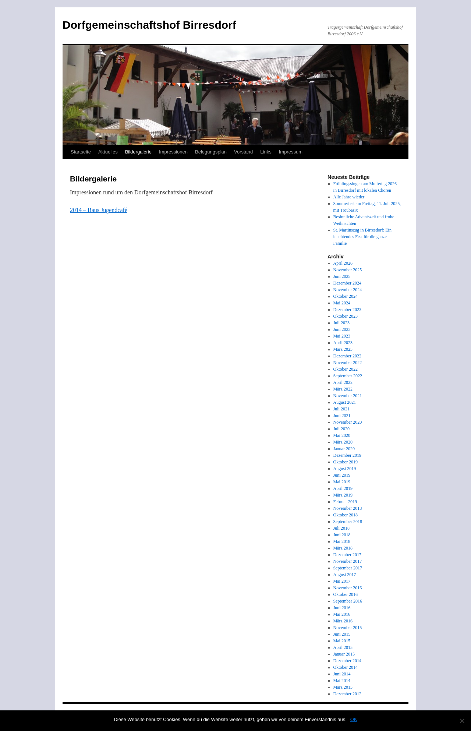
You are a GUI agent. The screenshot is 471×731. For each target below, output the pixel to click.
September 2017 (347, 568)
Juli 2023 (341, 322)
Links (265, 152)
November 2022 (347, 362)
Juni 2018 (342, 534)
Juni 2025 (342, 276)
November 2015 (347, 627)
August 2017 (344, 574)
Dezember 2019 (347, 455)
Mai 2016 (341, 614)
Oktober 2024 (345, 296)
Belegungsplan (211, 152)
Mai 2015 (341, 640)
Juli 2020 (341, 428)
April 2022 (343, 382)
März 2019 (343, 495)
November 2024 (347, 289)
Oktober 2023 (345, 316)
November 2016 (347, 587)
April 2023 (343, 342)
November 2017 (347, 561)
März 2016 (343, 621)
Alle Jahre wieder (349, 196)
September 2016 (347, 601)
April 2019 (343, 488)
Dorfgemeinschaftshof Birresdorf (149, 25)
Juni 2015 (342, 634)
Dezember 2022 (347, 356)
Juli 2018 (341, 528)
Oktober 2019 (345, 462)
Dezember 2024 (347, 283)
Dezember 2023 (347, 309)
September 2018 (347, 521)
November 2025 (347, 269)
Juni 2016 (342, 607)
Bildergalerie (138, 152)
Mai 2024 (341, 303)
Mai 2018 (341, 541)
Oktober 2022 (345, 369)
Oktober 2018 (345, 515)
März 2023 (343, 349)
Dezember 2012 (347, 693)
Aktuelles (108, 152)
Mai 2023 (341, 336)
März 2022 (343, 389)
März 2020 (343, 442)
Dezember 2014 (347, 660)
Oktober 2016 (345, 594)
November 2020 (347, 422)
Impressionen (173, 152)
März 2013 (343, 687)
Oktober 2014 (345, 667)
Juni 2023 (342, 329)
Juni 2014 (342, 674)
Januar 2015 (344, 654)
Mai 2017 (341, 581)
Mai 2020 (341, 435)
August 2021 (344, 402)
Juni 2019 (342, 475)
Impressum (290, 152)
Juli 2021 (341, 409)
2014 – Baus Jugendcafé (98, 210)
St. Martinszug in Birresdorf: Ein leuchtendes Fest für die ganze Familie (362, 236)
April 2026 (343, 263)
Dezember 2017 (347, 554)
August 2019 (344, 468)
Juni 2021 (342, 415)
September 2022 (347, 375)
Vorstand (243, 152)
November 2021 (347, 395)
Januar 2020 (344, 448)
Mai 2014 (341, 680)
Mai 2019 (341, 481)
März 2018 (343, 548)
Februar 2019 (345, 501)
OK (353, 719)
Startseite (81, 152)
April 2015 (343, 647)
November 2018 (347, 508)
